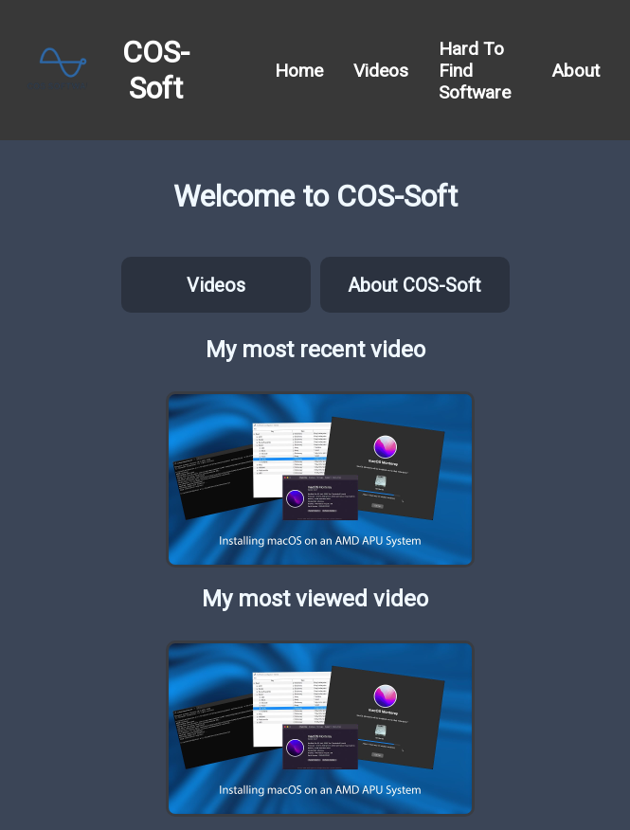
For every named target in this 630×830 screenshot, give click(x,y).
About (575, 70)
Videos (380, 70)
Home (299, 70)
